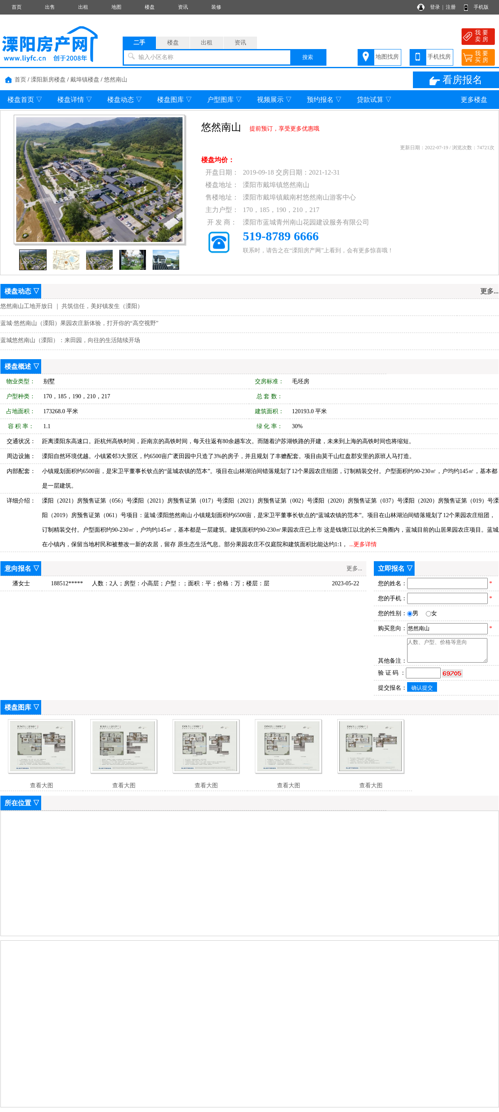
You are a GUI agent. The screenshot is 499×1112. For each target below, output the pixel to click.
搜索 (307, 57)
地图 (116, 7)
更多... (354, 568)
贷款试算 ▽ (374, 99)
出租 (83, 7)
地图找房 (387, 57)
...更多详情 (363, 544)
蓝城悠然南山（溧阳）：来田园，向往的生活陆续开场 (70, 340)
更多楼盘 (474, 99)
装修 (216, 7)
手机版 (481, 7)
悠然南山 (115, 79)
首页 (17, 7)
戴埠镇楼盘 (84, 79)
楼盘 (150, 7)
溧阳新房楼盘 (48, 79)
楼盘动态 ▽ (124, 99)
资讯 (183, 7)
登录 (435, 7)
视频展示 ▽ (274, 99)
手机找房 (439, 57)
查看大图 (41, 785)
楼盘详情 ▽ (74, 99)
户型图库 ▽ (224, 99)
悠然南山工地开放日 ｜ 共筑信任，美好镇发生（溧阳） (71, 306)
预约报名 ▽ (324, 99)
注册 (451, 7)
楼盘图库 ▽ (174, 99)
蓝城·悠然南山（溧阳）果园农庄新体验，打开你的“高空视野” (79, 323)
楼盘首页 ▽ (24, 99)
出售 (50, 7)
